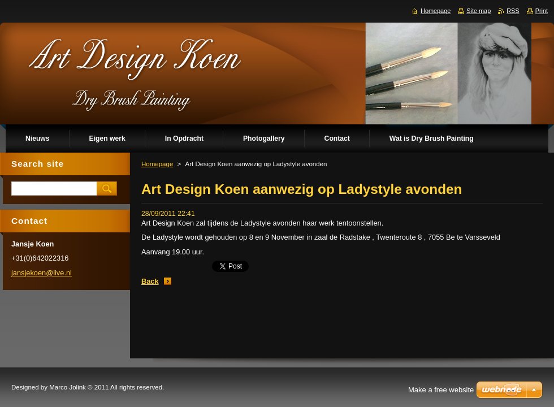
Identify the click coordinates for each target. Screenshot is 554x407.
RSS (513, 10)
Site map (478, 10)
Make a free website (441, 390)
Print (541, 10)
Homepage (157, 164)
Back (150, 281)
